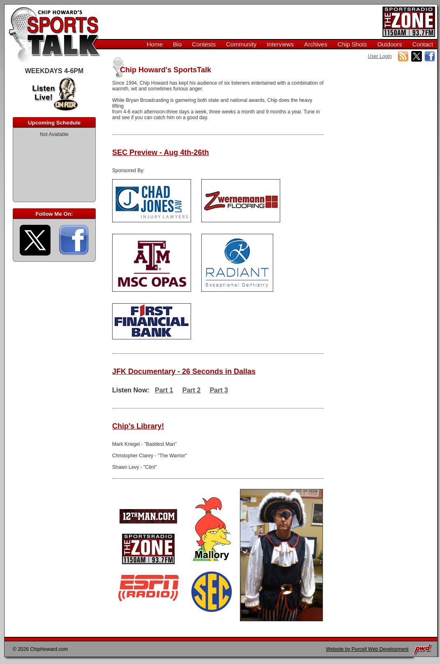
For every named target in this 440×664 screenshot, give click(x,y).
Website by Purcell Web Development (367, 649)
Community (241, 44)
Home (155, 44)
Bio (177, 44)
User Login (380, 56)
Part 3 (219, 390)
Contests (204, 44)
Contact (422, 44)
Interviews (280, 44)
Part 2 (191, 390)
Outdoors (389, 44)
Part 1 (164, 390)
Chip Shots (352, 44)
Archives (315, 44)
